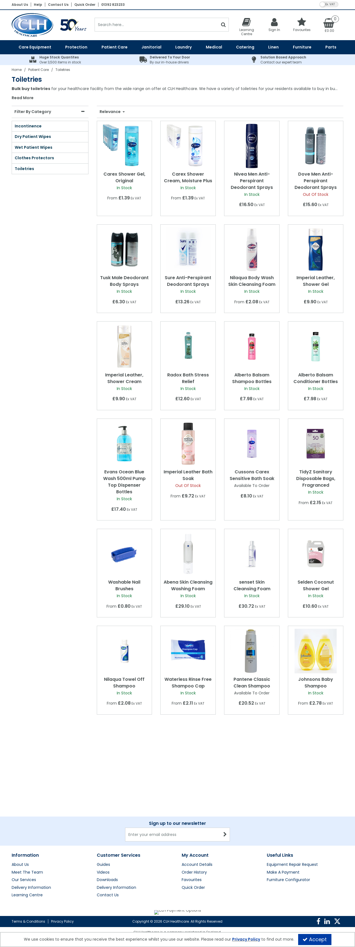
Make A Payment (283, 812)
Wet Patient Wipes (33, 147)
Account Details (197, 804)
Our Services (24, 819)
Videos (103, 812)
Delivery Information (31, 827)
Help (38, 4)
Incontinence (28, 126)
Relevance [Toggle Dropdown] (110, 111)
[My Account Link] (274, 24)
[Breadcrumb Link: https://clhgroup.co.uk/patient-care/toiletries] (62, 70)
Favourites (192, 819)
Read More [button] (23, 98)
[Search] (156, 25)
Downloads (107, 819)
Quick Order (84, 4)
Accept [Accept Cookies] (315, 939)
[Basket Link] (329, 24)
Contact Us (58, 4)
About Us (20, 4)
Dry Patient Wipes (33, 136)
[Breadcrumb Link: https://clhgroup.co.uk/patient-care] (38, 70)
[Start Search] (223, 25)
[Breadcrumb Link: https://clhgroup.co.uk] (17, 70)
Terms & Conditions (28, 921)
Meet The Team (27, 812)
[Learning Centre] (246, 26)
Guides (103, 804)
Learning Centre (27, 834)
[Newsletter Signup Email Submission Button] (225, 774)
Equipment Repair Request (292, 804)
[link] (318, 921)
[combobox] (177, 93)
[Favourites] (302, 24)
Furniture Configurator (288, 819)
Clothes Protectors (34, 158)
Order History (194, 812)
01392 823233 (113, 4)
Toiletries (24, 168)
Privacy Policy (62, 921)
